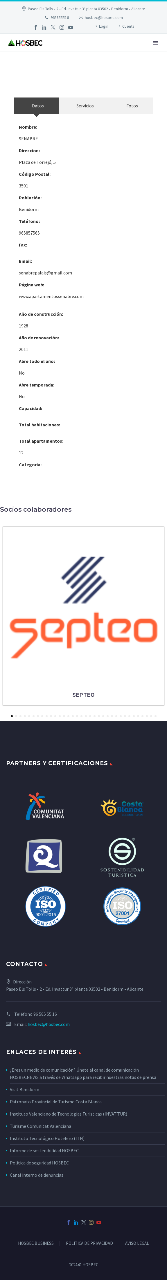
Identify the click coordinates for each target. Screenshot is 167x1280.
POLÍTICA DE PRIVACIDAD (89, 1243)
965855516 (60, 17)
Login (103, 26)
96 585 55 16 (45, 1014)
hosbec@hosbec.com (104, 17)
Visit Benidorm (24, 1089)
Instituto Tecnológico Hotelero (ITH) (47, 1138)
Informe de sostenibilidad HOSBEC (45, 1150)
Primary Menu (155, 43)
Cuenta (128, 26)
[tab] (36, 105)
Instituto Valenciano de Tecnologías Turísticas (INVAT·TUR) (68, 1114)
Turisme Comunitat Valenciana (40, 1126)
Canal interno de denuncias (36, 1175)
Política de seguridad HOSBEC (39, 1163)
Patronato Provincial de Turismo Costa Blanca (56, 1102)
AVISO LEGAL (137, 1243)
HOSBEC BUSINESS (36, 1243)
